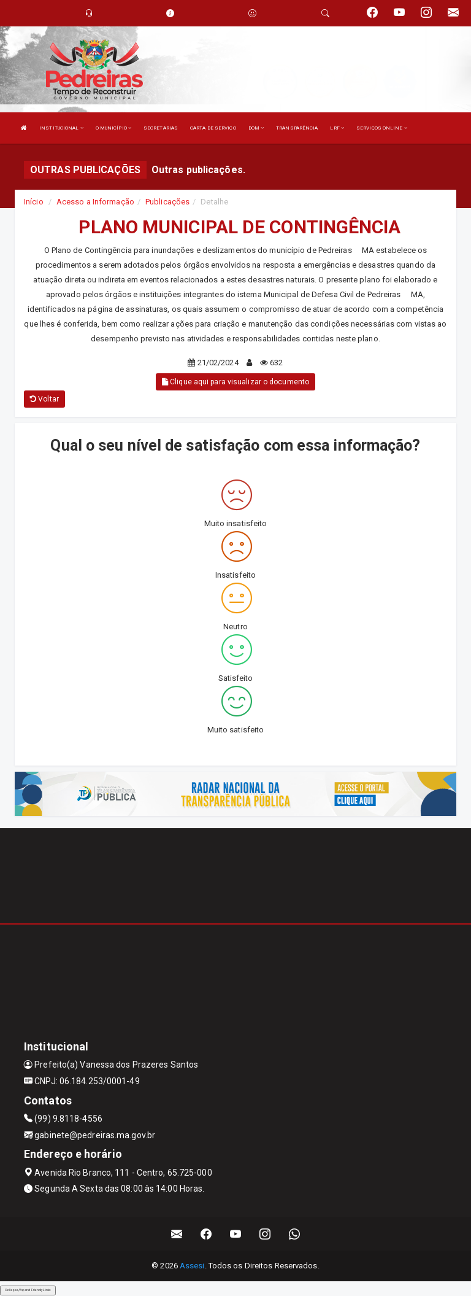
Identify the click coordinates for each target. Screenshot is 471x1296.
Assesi (192, 1265)
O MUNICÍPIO (113, 128)
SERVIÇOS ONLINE (381, 128)
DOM (256, 128)
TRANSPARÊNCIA (297, 128)
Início (34, 201)
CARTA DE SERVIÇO (213, 128)
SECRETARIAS (161, 128)
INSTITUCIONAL (61, 128)
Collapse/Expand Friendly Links (28, 1290)
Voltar (44, 399)
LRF (337, 128)
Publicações (167, 201)
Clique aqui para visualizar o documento (235, 382)
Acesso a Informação (95, 201)
